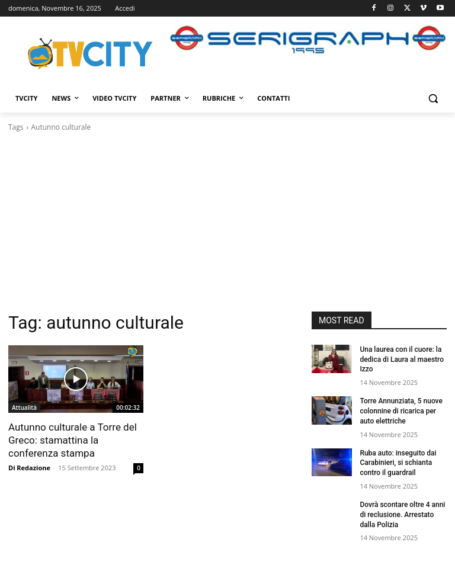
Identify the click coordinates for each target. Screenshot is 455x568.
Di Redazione (29, 467)
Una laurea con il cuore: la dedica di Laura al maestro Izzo (402, 359)
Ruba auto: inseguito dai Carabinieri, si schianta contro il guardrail (398, 463)
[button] (433, 99)
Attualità (24, 407)
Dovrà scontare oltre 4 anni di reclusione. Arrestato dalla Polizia (402, 514)
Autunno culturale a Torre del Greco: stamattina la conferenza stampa (72, 440)
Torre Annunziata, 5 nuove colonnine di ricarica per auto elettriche (401, 411)
